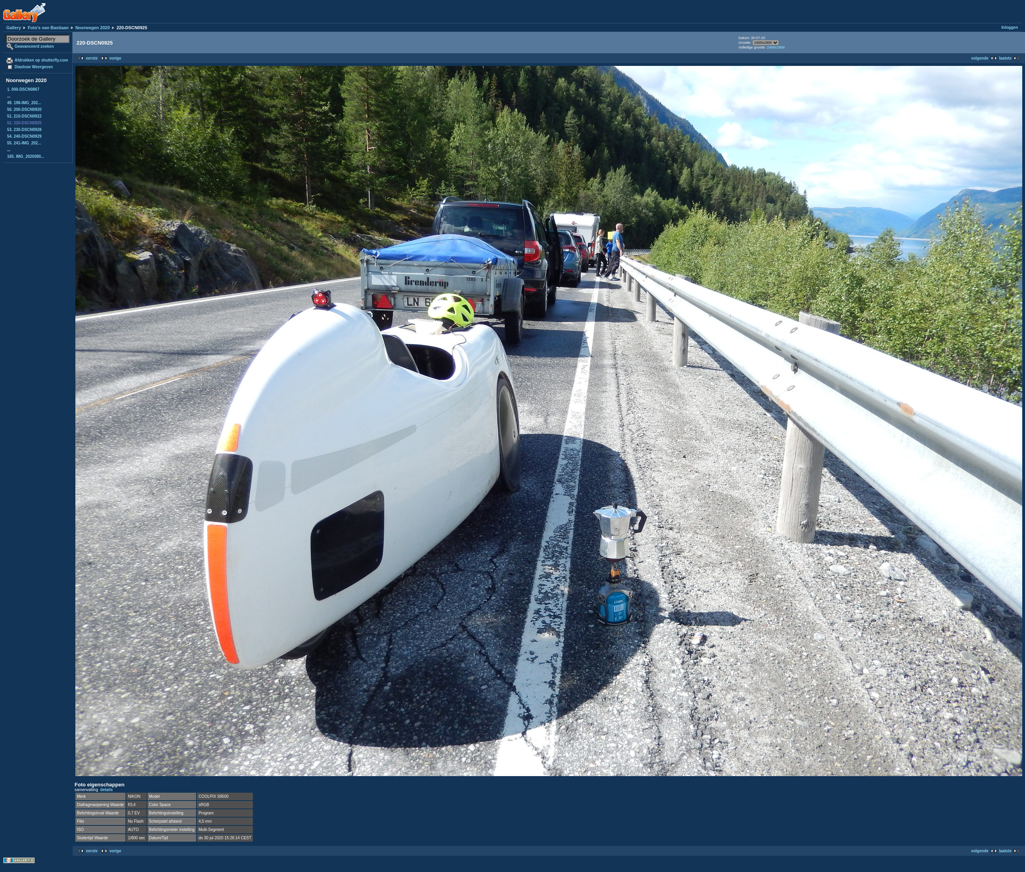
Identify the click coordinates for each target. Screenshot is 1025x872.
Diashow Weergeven (34, 67)
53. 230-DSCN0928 (24, 129)
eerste (91, 58)
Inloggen (1009, 27)
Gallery (13, 27)
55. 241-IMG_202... (24, 143)
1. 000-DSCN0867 (23, 89)
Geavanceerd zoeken (34, 46)
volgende (979, 58)
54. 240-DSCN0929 (24, 136)
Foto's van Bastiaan (48, 27)
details (106, 790)
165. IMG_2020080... (25, 156)
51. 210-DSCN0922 (24, 116)
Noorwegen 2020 (92, 27)
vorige (115, 58)
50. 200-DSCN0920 (24, 109)
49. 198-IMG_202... (24, 103)
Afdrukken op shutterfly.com (41, 60)
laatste (1005, 58)
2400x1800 (776, 47)
